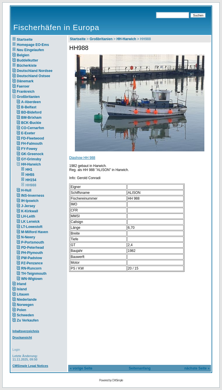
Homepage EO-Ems (33, 45)
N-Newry (28, 237)
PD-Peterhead (32, 248)
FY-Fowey (29, 149)
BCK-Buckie (31, 123)
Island (22, 289)
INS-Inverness (32, 196)
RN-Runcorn (31, 268)
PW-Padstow (31, 258)
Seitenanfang (140, 368)
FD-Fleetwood (32, 138)
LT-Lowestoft (31, 227)
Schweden (25, 315)
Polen (21, 310)
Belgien (23, 55)
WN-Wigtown (31, 279)
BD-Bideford (31, 112)
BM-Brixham (31, 118)
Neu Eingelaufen (30, 50)
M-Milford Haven (34, 232)
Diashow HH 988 (82, 158)
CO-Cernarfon (32, 128)
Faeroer (23, 86)
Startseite (25, 40)
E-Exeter (28, 133)
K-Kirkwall (29, 211)
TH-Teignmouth (34, 274)
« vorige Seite (81, 368)
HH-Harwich (31, 164)
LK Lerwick (30, 222)
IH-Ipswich (29, 201)
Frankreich (25, 92)
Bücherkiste (27, 66)
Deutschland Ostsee (33, 76)
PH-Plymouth (32, 253)
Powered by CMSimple (111, 380)
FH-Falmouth (31, 144)
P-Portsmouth (32, 242)
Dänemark (25, 81)
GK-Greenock (32, 154)
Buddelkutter (27, 60)
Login (16, 349)
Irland (21, 284)
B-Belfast (28, 107)
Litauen (23, 294)
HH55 (29, 175)
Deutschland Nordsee (34, 71)
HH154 (30, 180)
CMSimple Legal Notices (30, 365)
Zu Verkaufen (27, 320)
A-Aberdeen (31, 102)
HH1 (28, 170)
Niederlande (30, 300)
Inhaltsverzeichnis (25, 331)
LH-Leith (28, 216)
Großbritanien (28, 97)
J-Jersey (28, 206)
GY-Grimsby (31, 159)
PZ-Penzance (32, 263)
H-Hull (26, 190)
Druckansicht (22, 337)
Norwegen (25, 305)
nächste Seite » (197, 368)
